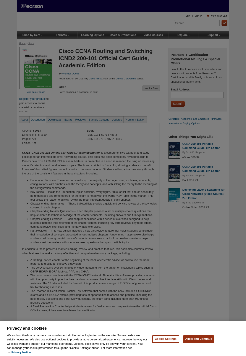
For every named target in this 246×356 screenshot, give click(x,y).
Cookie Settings (165, 341)
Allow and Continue (198, 341)
